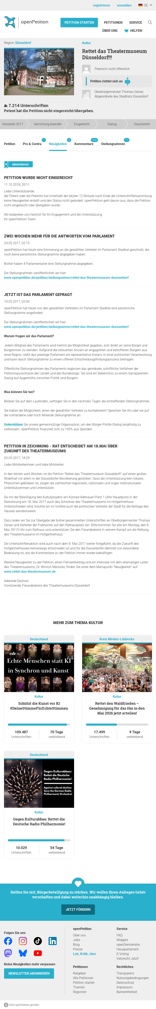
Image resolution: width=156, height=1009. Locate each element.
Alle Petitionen (83, 978)
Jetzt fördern (78, 909)
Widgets (122, 940)
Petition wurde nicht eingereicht (38, 177)
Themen (79, 987)
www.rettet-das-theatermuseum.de (30, 571)
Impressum (125, 987)
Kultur (86, 43)
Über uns (79, 935)
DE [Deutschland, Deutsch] (143, 5)
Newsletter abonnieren (29, 973)
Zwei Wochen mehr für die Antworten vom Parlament (59, 236)
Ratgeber (79, 973)
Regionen (79, 992)
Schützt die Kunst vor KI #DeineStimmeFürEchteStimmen (39, 706)
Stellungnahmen (113, 142)
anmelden (124, 5)
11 (127, 81)
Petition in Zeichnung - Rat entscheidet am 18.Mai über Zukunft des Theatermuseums (60, 448)
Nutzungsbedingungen (133, 978)
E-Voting (123, 954)
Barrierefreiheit (127, 992)
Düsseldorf (23, 43)
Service (135, 22)
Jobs (76, 940)
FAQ (119, 935)
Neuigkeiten (58, 142)
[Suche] (150, 22)
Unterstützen (13, 424)
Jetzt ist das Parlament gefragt (38, 294)
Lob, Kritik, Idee (84, 954)
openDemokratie (128, 944)
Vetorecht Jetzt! (128, 958)
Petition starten (79, 22)
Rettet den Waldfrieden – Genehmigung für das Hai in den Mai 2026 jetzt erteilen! (117, 708)
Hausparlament (128, 949)
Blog (76, 944)
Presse (78, 949)
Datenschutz (125, 983)
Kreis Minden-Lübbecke (117, 639)
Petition (9, 144)
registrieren (101, 5)
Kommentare (83, 142)
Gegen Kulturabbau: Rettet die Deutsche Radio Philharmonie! (39, 821)
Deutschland (39, 639)
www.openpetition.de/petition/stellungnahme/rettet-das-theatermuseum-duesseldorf (66, 278)
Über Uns (110, 31)
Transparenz (125, 973)
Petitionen (113, 22)
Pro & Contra (32, 142)
